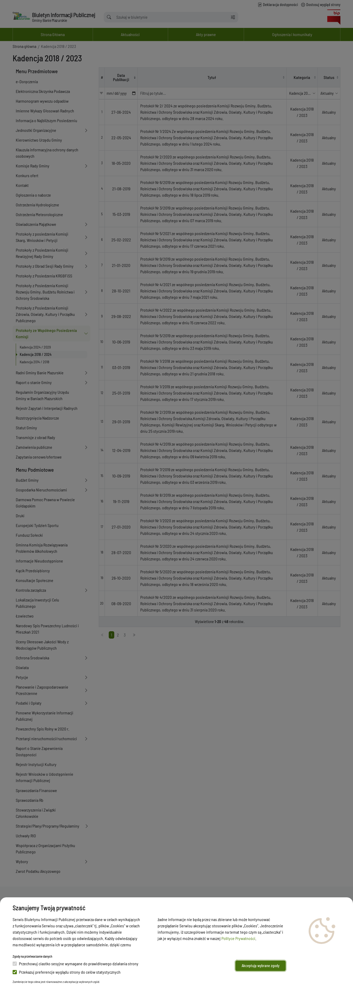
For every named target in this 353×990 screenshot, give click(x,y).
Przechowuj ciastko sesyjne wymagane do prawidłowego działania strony (75, 963)
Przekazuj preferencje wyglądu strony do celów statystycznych (67, 971)
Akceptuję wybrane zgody (260, 965)
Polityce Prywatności (238, 938)
